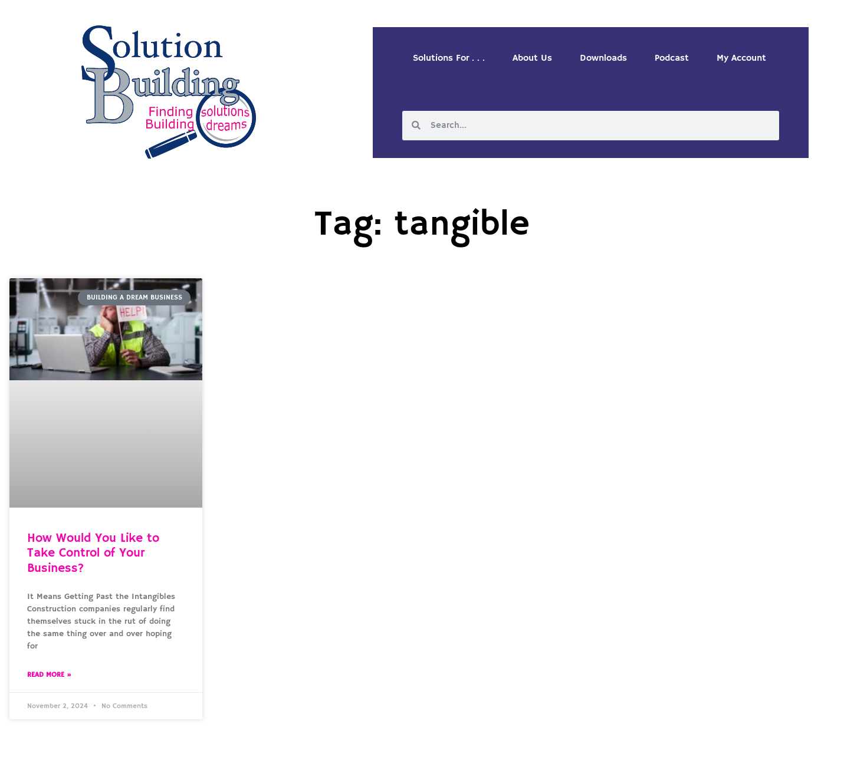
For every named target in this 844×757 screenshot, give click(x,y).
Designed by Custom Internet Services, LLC (502, 738)
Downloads (603, 58)
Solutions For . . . (449, 58)
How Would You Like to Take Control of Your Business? (93, 553)
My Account (741, 58)
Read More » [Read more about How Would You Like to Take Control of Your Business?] (49, 674)
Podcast (672, 58)
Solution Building (364, 738)
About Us (532, 58)
